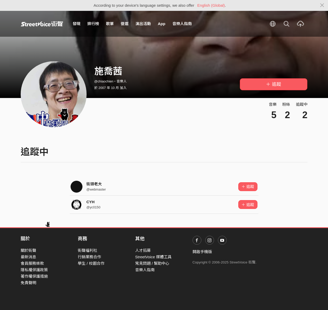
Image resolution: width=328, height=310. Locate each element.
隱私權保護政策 (34, 270)
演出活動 (143, 23)
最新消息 (28, 257)
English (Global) (211, 5)
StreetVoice (42, 23)
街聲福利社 (87, 250)
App (161, 23)
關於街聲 (28, 250)
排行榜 (93, 23)
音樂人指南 (182, 23)
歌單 (110, 23)
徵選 (124, 23)
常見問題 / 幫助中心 (152, 263)
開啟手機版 (202, 251)
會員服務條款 (32, 263)
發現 (76, 23)
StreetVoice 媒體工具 (153, 257)
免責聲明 (28, 283)
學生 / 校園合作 (91, 263)
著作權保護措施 (34, 276)
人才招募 (143, 250)
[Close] (322, 5)
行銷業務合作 (89, 257)
